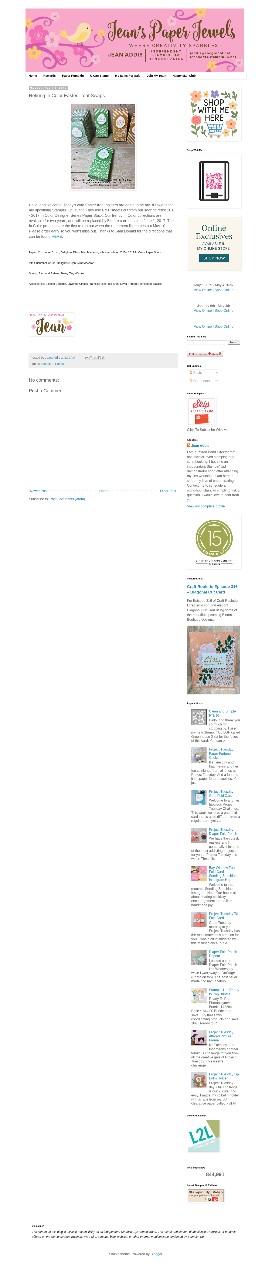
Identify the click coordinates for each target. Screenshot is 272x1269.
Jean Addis (200, 446)
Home (33, 75)
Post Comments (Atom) (67, 499)
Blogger (156, 1254)
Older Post (168, 491)
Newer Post (39, 491)
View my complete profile (206, 506)
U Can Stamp (99, 75)
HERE (57, 236)
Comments (200, 381)
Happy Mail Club (184, 75)
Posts (196, 372)
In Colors (58, 363)
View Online (203, 290)
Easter (45, 363)
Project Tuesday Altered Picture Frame (221, 1036)
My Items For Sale (127, 75)
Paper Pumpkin (73, 75)
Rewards (49, 75)
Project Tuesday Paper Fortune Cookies (221, 753)
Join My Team (156, 75)
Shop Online (224, 290)
